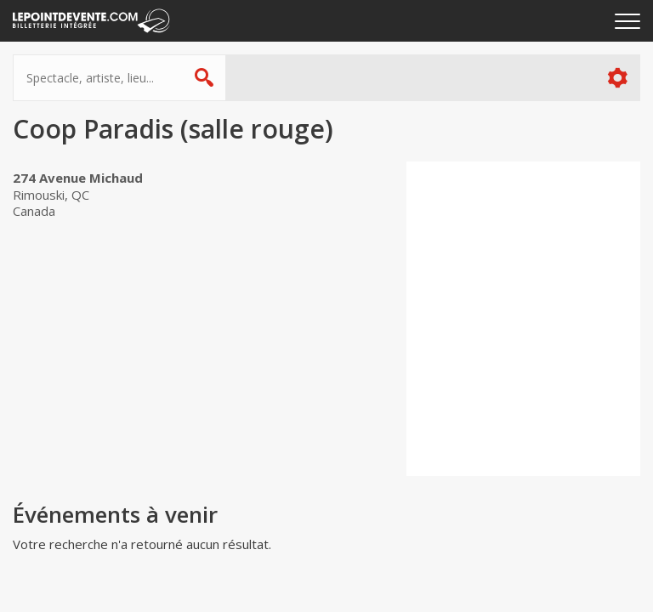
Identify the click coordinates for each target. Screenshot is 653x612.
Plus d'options (616, 77)
